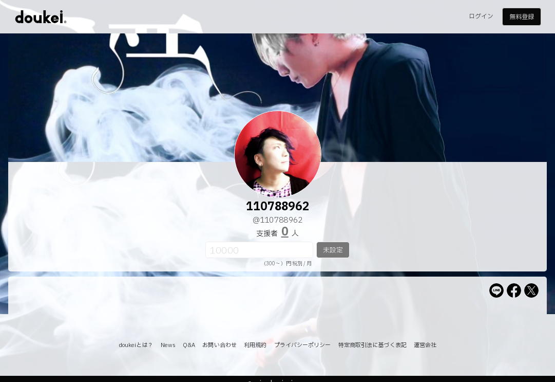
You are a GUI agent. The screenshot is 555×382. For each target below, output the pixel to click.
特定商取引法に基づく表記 (372, 345)
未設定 (333, 250)
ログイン (481, 16)
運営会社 (425, 345)
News (168, 345)
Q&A (189, 345)
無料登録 (521, 17)
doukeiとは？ (136, 345)
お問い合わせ (219, 345)
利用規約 (255, 345)
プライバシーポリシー (302, 345)
